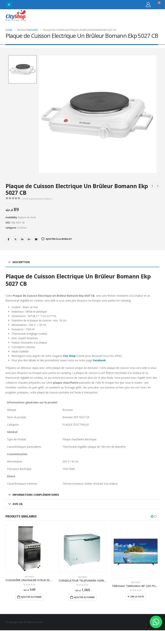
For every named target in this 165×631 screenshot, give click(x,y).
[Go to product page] (29, 548)
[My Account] (148, 4)
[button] (9, 4)
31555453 (145, 16)
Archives (22, 227)
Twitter (15, 239)
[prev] (152, 186)
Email (36, 239)
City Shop (69, 356)
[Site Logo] (16, 16)
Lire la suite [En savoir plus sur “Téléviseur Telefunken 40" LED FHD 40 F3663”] (137, 596)
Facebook (8, 239)
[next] (157, 186)
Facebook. (99, 360)
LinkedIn (22, 239)
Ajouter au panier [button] (31, 597)
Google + (29, 239)
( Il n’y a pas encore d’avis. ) (37, 198)
